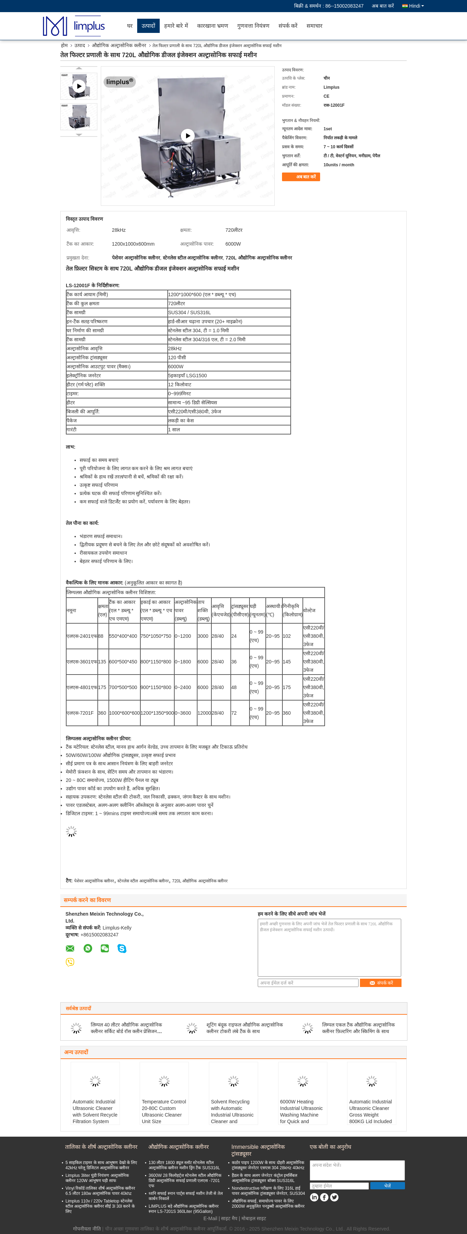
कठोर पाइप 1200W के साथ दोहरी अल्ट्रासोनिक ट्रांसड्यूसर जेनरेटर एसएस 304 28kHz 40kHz (268, 1165)
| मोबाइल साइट (252, 1218)
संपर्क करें (288, 26)
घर (130, 26)
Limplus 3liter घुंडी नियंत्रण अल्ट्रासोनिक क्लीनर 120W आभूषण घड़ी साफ (97, 1178)
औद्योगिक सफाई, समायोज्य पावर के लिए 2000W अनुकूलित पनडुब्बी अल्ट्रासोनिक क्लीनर (268, 1204)
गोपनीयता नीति (87, 1229)
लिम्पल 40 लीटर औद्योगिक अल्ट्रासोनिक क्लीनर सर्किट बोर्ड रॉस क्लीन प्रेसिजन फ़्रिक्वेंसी (126, 1031)
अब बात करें (383, 6)
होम (64, 45)
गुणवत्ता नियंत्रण (253, 26)
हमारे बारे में (176, 26)
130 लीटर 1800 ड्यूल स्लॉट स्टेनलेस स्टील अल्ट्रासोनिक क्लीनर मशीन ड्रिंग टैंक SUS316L (184, 1165)
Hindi (416, 6)
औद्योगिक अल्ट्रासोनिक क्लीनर (119, 45)
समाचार (315, 26)
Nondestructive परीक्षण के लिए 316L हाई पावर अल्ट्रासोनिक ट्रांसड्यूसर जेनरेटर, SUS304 (268, 1191)
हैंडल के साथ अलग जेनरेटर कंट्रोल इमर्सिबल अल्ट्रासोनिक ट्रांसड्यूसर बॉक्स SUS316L (264, 1178)
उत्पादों (148, 26)
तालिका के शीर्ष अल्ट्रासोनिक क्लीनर (101, 1147)
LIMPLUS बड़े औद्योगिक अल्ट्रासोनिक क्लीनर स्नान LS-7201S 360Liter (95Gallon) (184, 1209)
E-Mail (210, 1218)
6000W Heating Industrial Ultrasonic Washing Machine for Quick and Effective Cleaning (301, 1115)
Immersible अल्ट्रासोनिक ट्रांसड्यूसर (258, 1150)
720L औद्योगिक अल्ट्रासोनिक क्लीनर (200, 881)
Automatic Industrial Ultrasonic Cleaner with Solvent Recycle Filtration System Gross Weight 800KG (95, 1118)
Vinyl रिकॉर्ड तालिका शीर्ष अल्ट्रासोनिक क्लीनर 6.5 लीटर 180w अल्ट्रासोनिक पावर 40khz (100, 1191)
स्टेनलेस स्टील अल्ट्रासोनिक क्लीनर (143, 881)
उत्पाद (79, 45)
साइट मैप (229, 1218)
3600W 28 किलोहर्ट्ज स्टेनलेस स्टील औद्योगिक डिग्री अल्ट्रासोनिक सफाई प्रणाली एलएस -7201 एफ (185, 1180)
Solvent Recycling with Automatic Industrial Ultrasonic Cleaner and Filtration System (232, 1115)
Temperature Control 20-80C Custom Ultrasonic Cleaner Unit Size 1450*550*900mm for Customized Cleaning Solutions (164, 1121)
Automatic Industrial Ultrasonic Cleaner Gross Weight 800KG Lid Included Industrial (370, 1115)
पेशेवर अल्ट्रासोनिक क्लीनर (94, 881)
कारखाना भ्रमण (212, 26)
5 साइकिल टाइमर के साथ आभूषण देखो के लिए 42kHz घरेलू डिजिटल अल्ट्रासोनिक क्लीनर (101, 1165)
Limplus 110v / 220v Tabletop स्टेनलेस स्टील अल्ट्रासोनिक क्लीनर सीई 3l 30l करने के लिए (100, 1206)
